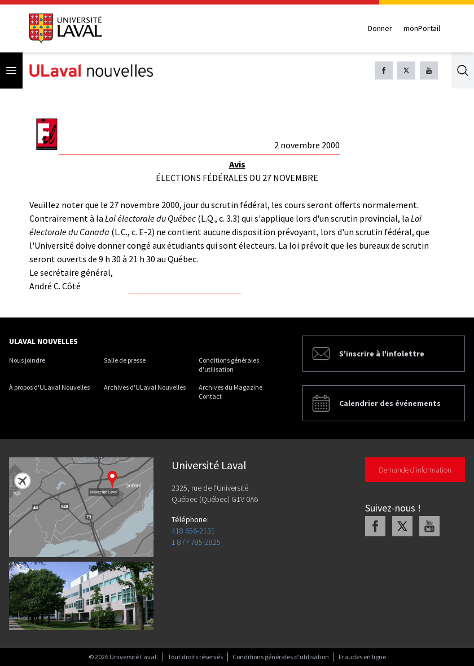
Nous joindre (27, 360)
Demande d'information (415, 470)
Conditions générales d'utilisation (229, 364)
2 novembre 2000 (307, 145)
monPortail (421, 28)
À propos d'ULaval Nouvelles (49, 387)
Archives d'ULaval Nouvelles (145, 387)
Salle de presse (125, 360)
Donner (380, 28)
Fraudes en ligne (362, 656)
